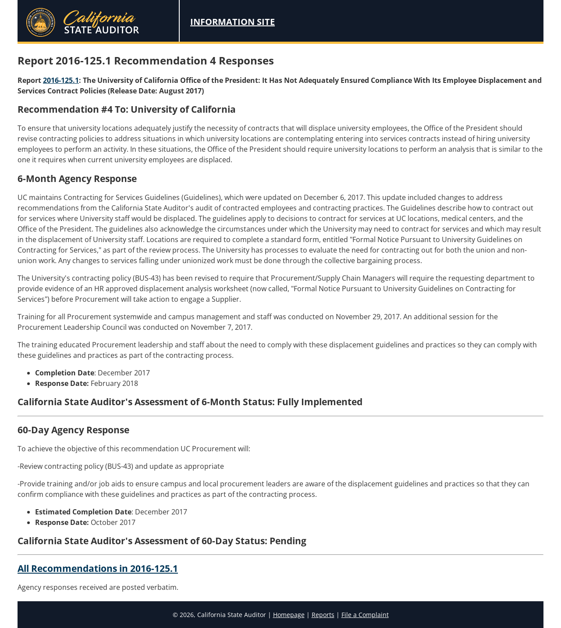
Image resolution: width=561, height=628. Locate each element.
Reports (323, 614)
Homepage (289, 614)
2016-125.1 (61, 80)
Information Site (232, 22)
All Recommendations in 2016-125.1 (98, 568)
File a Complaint (365, 614)
